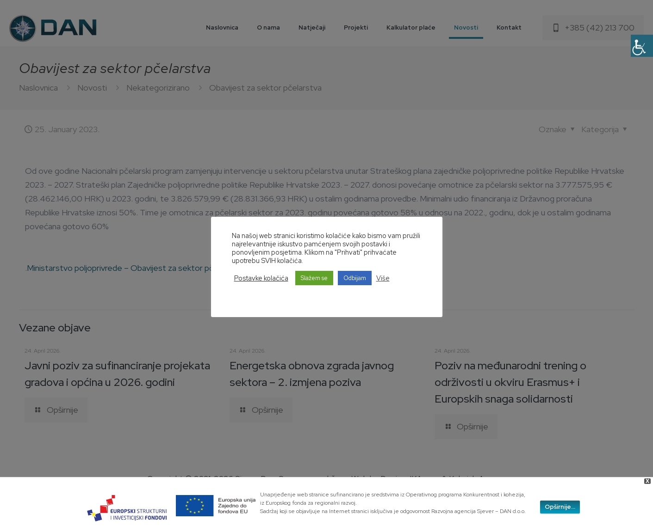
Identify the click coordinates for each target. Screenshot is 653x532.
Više (383, 278)
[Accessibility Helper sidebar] (642, 46)
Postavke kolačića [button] (261, 278)
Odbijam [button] (354, 278)
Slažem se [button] (314, 278)
